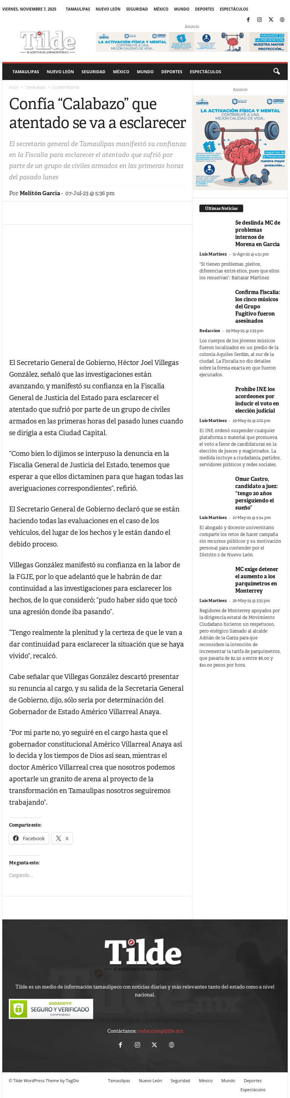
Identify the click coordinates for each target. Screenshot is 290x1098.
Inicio (14, 87)
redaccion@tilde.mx (160, 1031)
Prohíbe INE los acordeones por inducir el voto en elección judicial (257, 400)
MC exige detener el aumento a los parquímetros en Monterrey (256, 580)
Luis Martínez (213, 254)
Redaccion (209, 330)
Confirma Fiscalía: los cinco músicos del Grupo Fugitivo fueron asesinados (257, 306)
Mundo (181, 9)
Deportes (204, 9)
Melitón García (40, 193)
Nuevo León (108, 9)
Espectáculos (234, 9)
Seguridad (137, 9)
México (161, 9)
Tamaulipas (78, 9)
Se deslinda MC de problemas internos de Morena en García (257, 233)
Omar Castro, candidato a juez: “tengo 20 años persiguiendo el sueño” (256, 493)
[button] (276, 71)
